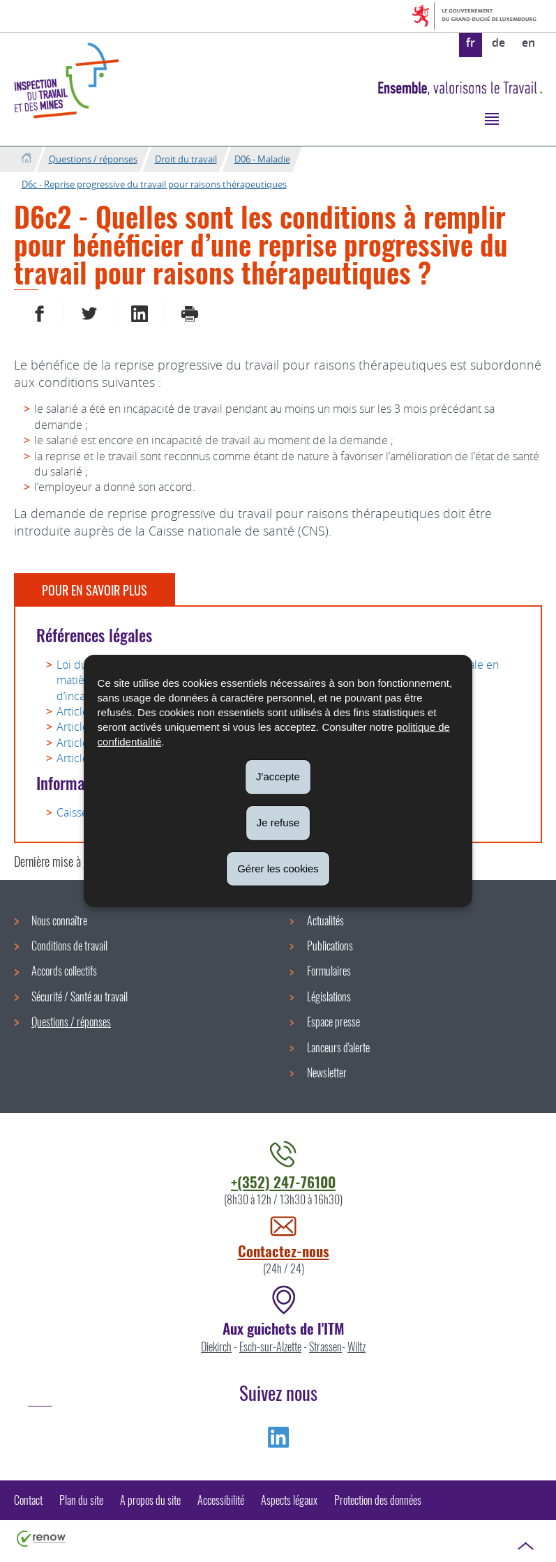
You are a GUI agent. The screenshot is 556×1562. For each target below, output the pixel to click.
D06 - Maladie (262, 159)
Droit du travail (186, 159)
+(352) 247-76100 (283, 1181)
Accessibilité (220, 1500)
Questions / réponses (93, 159)
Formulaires (329, 970)
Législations (329, 996)
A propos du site (150, 1500)
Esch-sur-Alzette (270, 1346)
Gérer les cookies (278, 868)
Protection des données (377, 1500)
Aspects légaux (289, 1500)
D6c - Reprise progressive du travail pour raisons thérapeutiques (154, 184)
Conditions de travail (69, 945)
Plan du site (81, 1500)
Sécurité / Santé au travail (79, 996)
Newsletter (327, 1072)
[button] (491, 118)
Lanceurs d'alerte (338, 1047)
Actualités (325, 920)
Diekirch (216, 1346)
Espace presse (333, 1021)
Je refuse (278, 822)
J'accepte (278, 776)
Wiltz (356, 1346)
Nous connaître (59, 920)
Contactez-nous (283, 1250)
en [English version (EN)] (528, 42)
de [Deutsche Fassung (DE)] (498, 42)
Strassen (325, 1346)
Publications (330, 945)
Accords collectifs (64, 970)
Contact (28, 1500)
